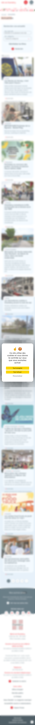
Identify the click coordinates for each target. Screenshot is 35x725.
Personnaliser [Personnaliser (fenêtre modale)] (17, 376)
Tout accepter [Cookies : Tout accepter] (17, 368)
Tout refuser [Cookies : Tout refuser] (17, 372)
